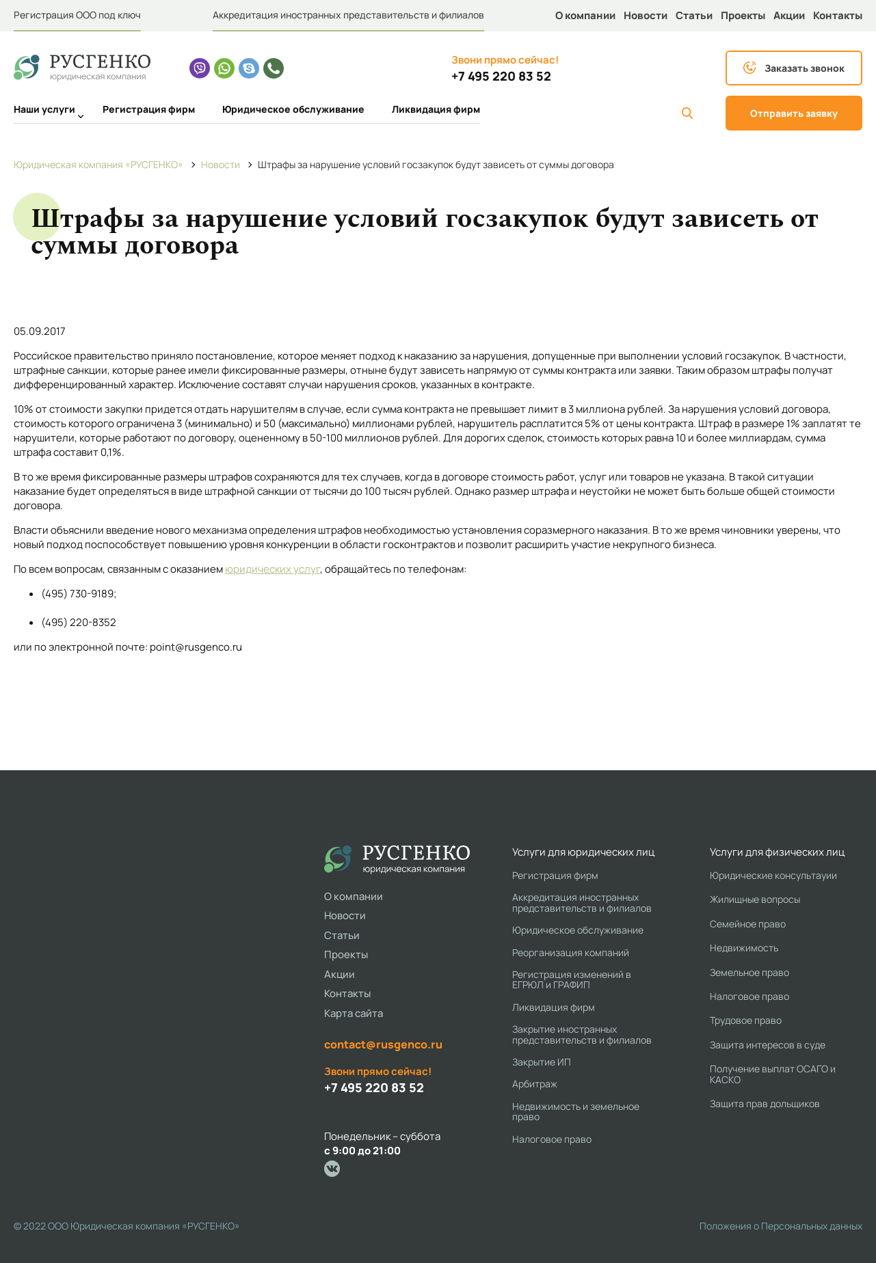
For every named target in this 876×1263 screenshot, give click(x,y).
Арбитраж (534, 1083)
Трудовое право (746, 1020)
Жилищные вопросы (755, 899)
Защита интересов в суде (767, 1045)
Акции (789, 15)
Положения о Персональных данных (781, 1225)
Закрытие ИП (541, 1062)
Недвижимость (744, 947)
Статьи (694, 15)
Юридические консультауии (773, 875)
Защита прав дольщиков (765, 1103)
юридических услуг (272, 569)
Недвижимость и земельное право (575, 1111)
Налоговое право (552, 1139)
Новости (645, 15)
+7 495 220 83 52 (501, 76)
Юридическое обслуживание (293, 109)
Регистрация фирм (149, 109)
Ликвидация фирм (436, 109)
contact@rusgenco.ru (383, 1044)
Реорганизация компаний (570, 952)
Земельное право (749, 972)
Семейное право (748, 924)
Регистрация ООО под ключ (77, 14)
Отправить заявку (794, 113)
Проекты (743, 15)
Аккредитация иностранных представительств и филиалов (348, 14)
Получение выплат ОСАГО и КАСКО (773, 1074)
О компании (585, 15)
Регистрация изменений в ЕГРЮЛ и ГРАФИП (571, 979)
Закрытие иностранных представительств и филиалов (582, 1034)
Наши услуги (44, 111)
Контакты (837, 15)
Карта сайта (353, 1013)
